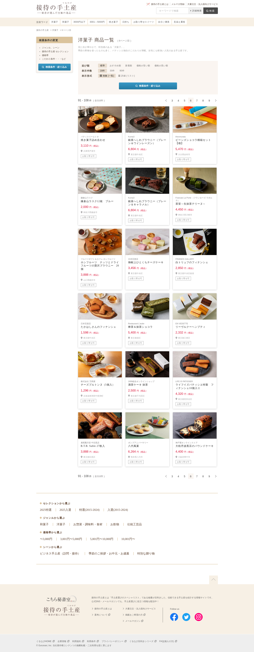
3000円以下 (79, 22)
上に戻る (213, 580)
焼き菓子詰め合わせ (93, 140)
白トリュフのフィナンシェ (192, 262)
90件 (122, 70)
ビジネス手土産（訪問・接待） (60, 553)
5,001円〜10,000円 (101, 539)
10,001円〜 (128, 539)
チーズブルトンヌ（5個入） (98, 384)
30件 (112, 70)
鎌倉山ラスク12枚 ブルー (97, 201)
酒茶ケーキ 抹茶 (138, 384)
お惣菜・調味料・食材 (87, 524)
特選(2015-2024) (89, 509)
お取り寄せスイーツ (143, 22)
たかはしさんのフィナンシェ (98, 327)
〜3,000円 (46, 539)
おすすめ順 (115, 65)
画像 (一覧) (108, 75)
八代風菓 (133, 446)
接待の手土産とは (159, 4)
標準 (102, 65)
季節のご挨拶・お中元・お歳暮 (109, 553)
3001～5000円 (97, 22)
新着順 (128, 65)
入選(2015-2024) (117, 509)
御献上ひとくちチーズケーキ (146, 262)
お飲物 (114, 524)
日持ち (125, 22)
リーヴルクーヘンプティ (191, 327)
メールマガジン (133, 621)
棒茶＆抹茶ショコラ (140, 327)
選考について (100, 615)
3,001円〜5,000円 (71, 539)
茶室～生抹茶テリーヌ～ (191, 203)
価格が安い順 (143, 65)
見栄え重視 (179, 22)
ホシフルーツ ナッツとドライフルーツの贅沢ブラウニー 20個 (100, 265)
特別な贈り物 (146, 553)
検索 (212, 10)
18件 (102, 70)
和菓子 (44, 524)
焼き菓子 (113, 22)
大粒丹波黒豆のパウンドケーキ (195, 446)
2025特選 (46, 509)
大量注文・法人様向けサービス (202, 4)
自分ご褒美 (164, 22)
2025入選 (65, 509)
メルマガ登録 (177, 4)
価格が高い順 (161, 65)
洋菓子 (61, 524)
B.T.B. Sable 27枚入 (93, 446)
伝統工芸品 (134, 524)
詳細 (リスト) (128, 75)
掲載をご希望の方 (134, 615)
